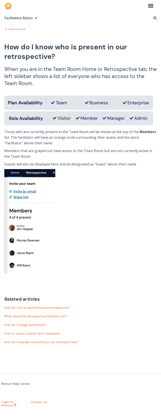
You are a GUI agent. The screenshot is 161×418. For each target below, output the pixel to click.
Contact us (39, 402)
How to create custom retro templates (32, 333)
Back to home (17, 29)
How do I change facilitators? (25, 325)
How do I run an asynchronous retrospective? (36, 308)
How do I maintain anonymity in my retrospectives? (41, 342)
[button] (151, 6)
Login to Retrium (9, 403)
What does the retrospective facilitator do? (35, 316)
